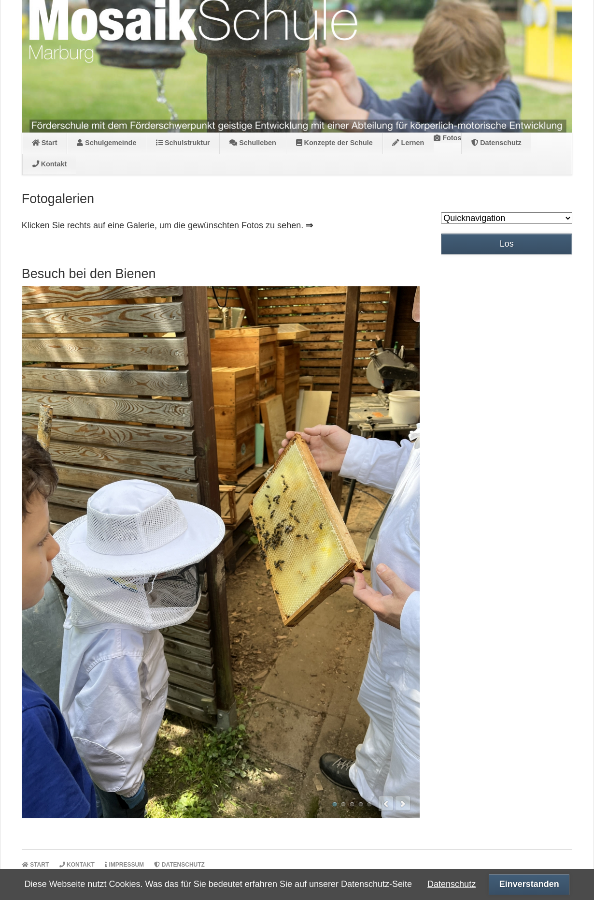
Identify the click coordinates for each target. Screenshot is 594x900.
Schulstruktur (183, 143)
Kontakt (49, 164)
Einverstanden (529, 884)
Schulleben (252, 143)
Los (507, 244)
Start (44, 143)
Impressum (124, 864)
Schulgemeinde (106, 143)
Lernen (408, 143)
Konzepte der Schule (334, 143)
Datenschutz (496, 143)
